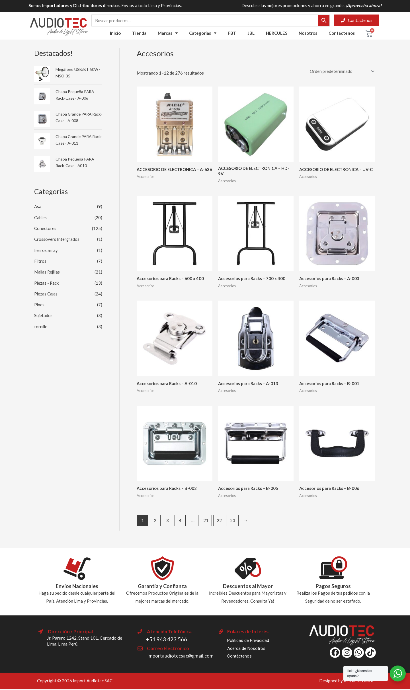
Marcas (168, 33)
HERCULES (276, 33)
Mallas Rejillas (48, 271)
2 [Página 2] (155, 521)
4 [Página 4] (180, 521)
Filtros (40, 260)
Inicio (115, 33)
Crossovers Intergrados (57, 238)
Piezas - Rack (46, 281)
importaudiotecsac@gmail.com (180, 657)
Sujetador (43, 314)
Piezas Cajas (46, 292)
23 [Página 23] (233, 521)
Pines (39, 303)
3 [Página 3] (168, 521)
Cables (40, 217)
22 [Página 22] (219, 521)
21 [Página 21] (206, 521)
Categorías (202, 33)
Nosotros (308, 33)
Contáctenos (342, 33)
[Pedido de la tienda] (341, 71)
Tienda (139, 33)
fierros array (46, 249)
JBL (251, 33)
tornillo (41, 324)
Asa (37, 206)
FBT (232, 33)
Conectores (45, 228)
